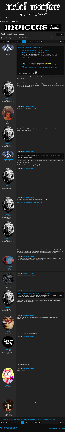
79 (30, 41)
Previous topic (54, 38)
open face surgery (8, 286)
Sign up (8, 18)
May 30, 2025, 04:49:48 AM (28, 127)
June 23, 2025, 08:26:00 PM (28, 400)
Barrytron (8, 349)
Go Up (2, 422)
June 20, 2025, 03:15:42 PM (28, 336)
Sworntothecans (8, 53)
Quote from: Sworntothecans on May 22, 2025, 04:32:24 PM (35, 50)
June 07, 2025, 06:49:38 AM (28, 197)
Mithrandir (8, 98)
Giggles (8, 385)
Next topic (61, 38)
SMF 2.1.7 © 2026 (4, 427)
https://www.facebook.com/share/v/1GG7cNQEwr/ (29, 202)
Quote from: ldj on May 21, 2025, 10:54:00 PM (33, 52)
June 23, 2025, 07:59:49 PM (28, 368)
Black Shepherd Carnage (8, 267)
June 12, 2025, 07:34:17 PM (28, 273)
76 (20, 41)
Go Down (3, 41)
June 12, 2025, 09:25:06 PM (28, 290)
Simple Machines (13, 427)
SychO (15, 430)
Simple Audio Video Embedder (7, 428)
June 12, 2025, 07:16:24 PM (28, 222)
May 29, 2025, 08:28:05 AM (28, 106)
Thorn (8, 331)
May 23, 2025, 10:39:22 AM (28, 45)
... (12, 422)
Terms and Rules (56, 428)
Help (50, 428)
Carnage (8, 412)
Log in (2, 18)
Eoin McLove (8, 122)
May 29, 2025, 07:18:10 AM (28, 82)
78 (27, 41)
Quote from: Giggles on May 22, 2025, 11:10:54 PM (30, 47)
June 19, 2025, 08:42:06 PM (28, 315)
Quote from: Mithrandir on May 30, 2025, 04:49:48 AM (30, 154)
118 (37, 41)
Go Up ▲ (63, 428)
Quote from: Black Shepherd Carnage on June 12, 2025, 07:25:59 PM (34, 293)
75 (17, 41)
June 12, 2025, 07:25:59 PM (28, 256)
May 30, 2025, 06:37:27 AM (28, 151)
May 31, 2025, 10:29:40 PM (28, 168)
